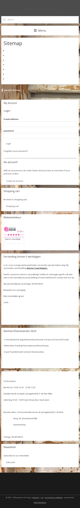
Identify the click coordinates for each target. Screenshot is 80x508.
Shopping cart (12, 206)
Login (8, 143)
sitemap (35, 497)
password (9, 130)
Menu (40, 30)
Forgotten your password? (16, 151)
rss (42, 497)
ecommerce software (54, 497)
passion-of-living (10, 90)
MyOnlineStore (40, 502)
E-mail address (11, 119)
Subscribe (10, 462)
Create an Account (14, 181)
